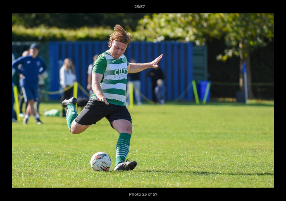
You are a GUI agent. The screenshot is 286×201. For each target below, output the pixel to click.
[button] (262, 8)
